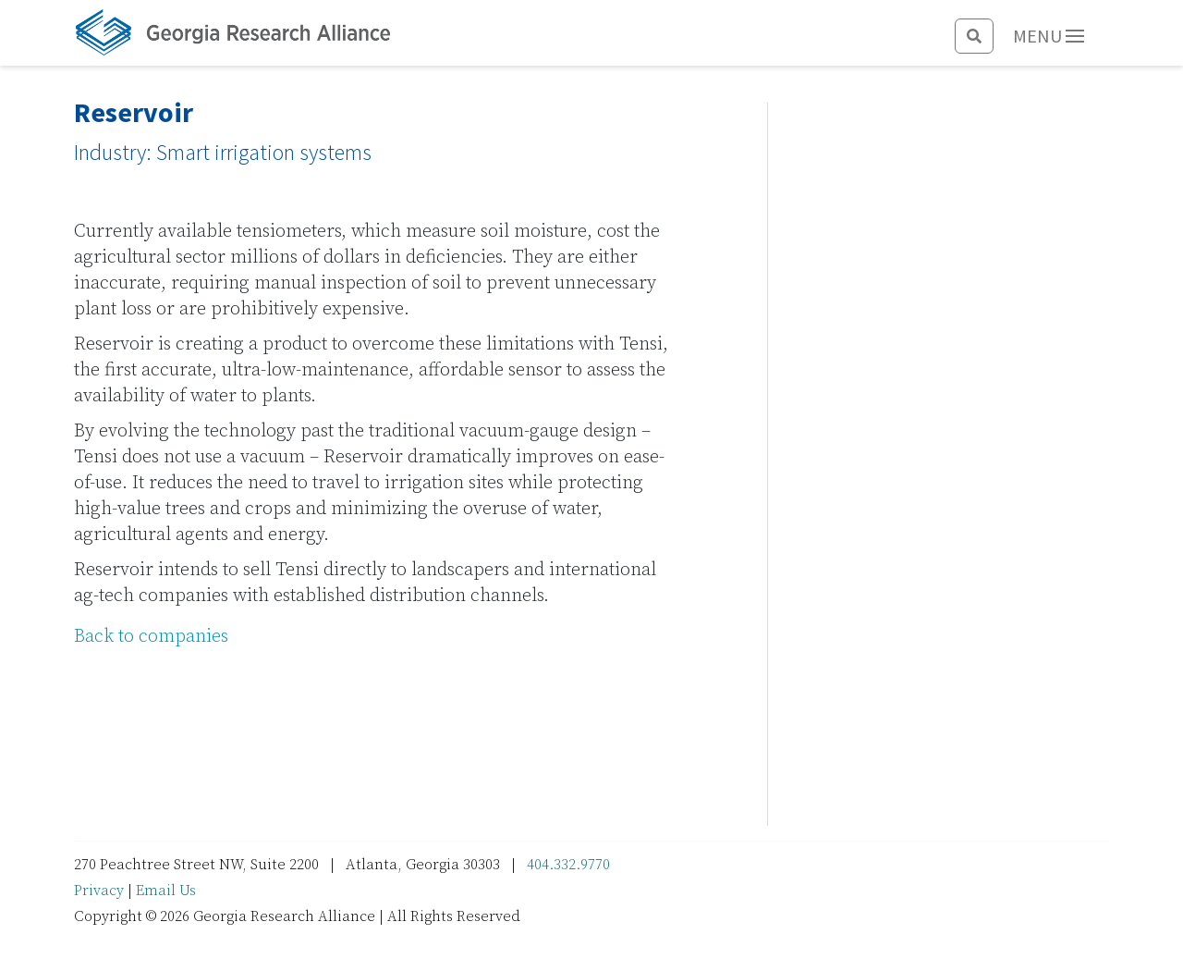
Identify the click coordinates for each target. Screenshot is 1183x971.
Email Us (166, 890)
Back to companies (151, 636)
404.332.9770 (568, 864)
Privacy (99, 890)
